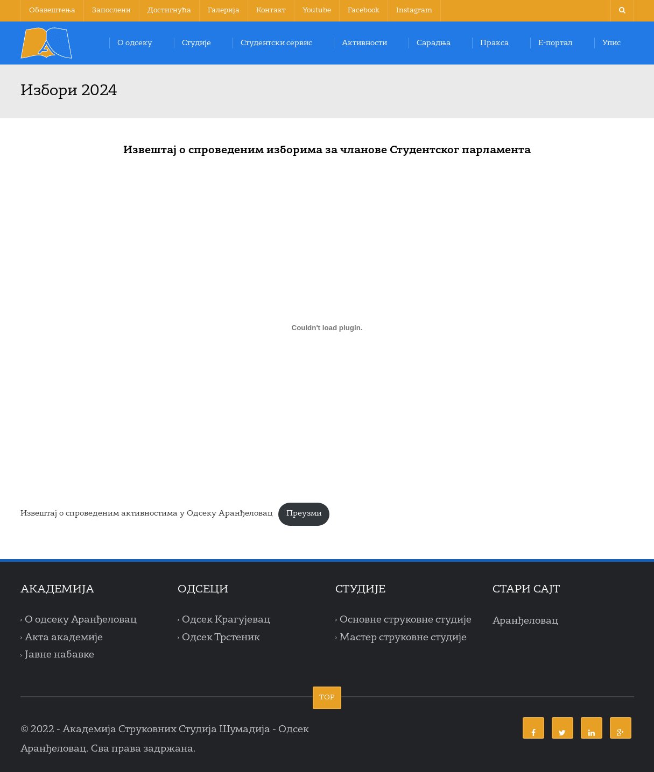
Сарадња (434, 43)
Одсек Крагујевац (226, 620)
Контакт (271, 10)
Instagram (414, 10)
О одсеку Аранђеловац (81, 620)
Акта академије (64, 637)
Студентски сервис (276, 43)
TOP (327, 697)
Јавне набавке (59, 655)
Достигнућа (169, 10)
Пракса (494, 43)
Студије (196, 43)
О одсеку (134, 43)
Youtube (317, 10)
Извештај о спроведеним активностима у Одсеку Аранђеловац (146, 514)
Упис (611, 43)
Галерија (224, 10)
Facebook (363, 10)
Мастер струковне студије (403, 637)
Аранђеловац (525, 621)
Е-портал (555, 43)
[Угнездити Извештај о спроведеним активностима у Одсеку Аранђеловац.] (327, 327)
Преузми (304, 514)
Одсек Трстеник (221, 637)
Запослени (111, 10)
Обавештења (52, 10)
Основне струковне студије (406, 620)
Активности (364, 43)
